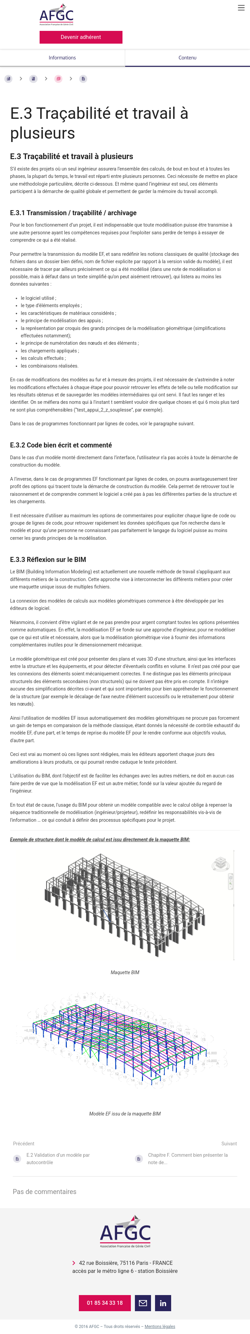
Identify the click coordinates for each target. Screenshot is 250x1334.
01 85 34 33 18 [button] (105, 1303)
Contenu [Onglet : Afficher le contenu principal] (187, 57)
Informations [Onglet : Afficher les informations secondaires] (62, 57)
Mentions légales (160, 1326)
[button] (143, 1303)
